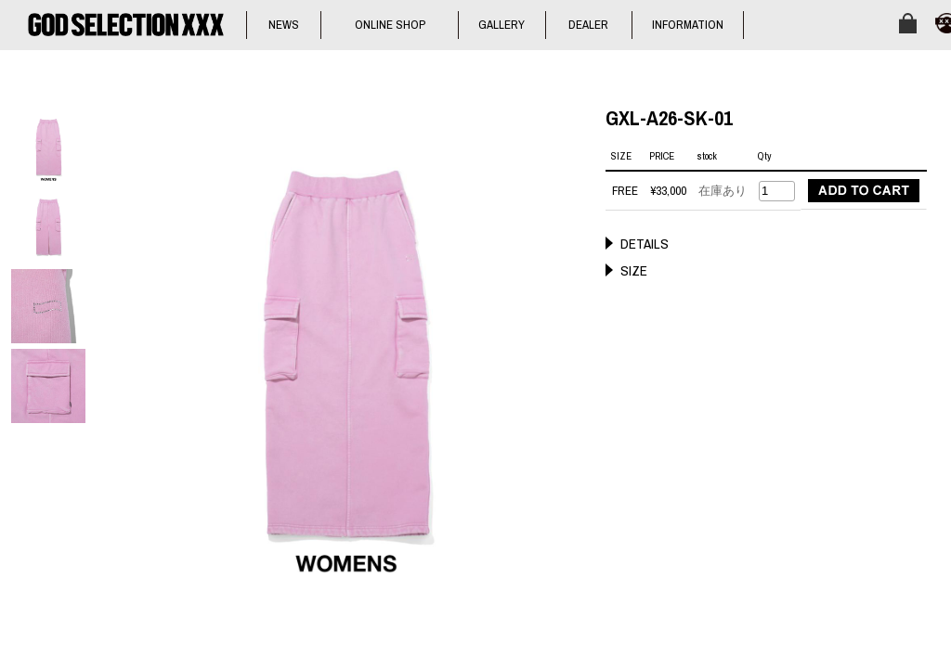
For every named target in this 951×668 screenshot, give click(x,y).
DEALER (588, 24)
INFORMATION (687, 24)
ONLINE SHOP (390, 24)
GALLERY (501, 24)
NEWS (283, 24)
